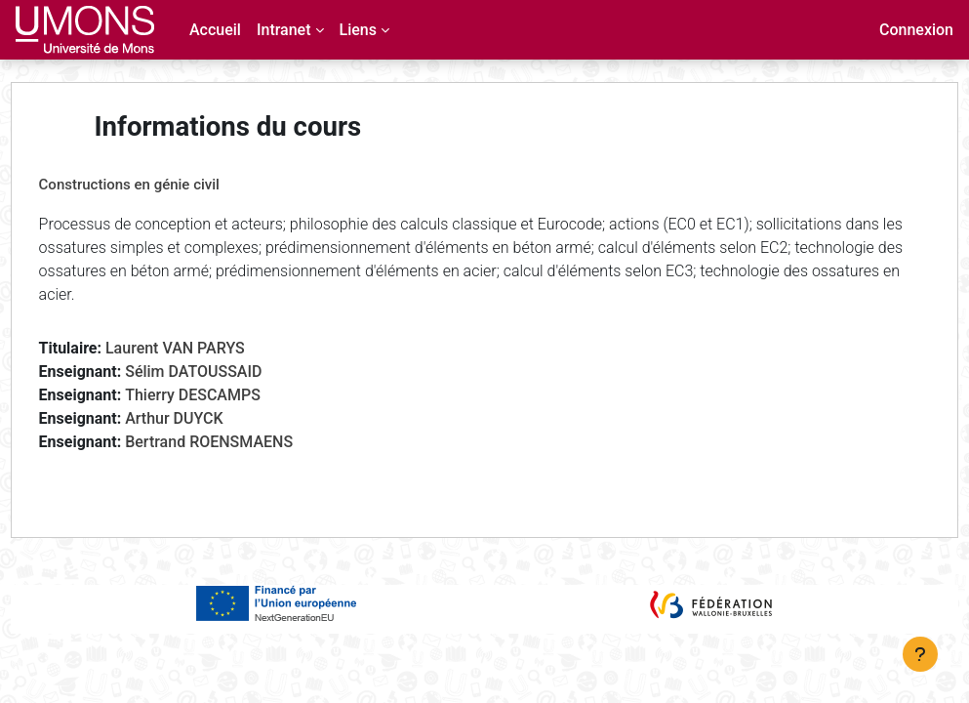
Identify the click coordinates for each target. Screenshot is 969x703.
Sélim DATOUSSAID (230, 371)
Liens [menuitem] (358, 30)
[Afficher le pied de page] (920, 654)
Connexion (916, 30)
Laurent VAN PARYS (211, 348)
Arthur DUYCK (211, 418)
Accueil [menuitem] (215, 30)
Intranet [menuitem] (284, 30)
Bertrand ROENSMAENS (246, 442)
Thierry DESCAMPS (230, 395)
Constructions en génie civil (165, 184)
